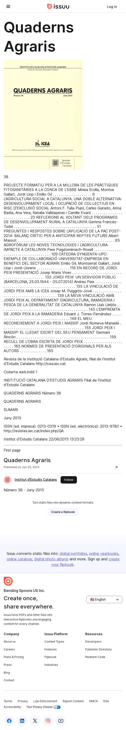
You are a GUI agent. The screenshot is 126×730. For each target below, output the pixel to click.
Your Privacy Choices (43, 707)
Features (50, 649)
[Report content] (117, 467)
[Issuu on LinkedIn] (22, 720)
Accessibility (12, 707)
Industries (51, 664)
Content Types (54, 641)
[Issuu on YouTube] (60, 720)
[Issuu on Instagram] (47, 720)
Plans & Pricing (14, 657)
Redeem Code (95, 657)
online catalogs (19, 559)
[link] (111, 6)
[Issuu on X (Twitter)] (35, 720)
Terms (8, 701)
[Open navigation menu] (8, 6)
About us (10, 641)
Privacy (23, 701)
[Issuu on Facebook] (9, 720)
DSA (106, 701)
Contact (9, 680)
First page (12, 450)
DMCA (93, 701)
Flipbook (50, 657)
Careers (9, 649)
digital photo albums (51, 559)
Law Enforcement (45, 701)
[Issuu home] (58, 6)
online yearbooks (103, 553)
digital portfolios (73, 553)
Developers (93, 641)
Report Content (73, 701)
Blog (7, 672)
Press (8, 664)
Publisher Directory (98, 649)
